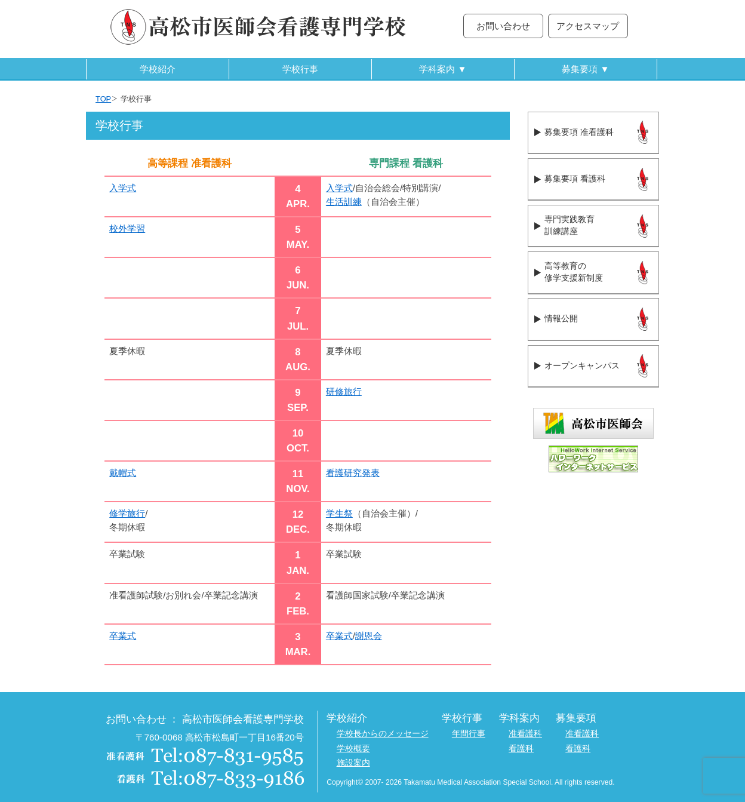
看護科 (521, 748)
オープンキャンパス (582, 365)
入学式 (122, 188)
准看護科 (525, 733)
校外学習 (127, 228)
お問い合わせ (503, 26)
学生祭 (339, 513)
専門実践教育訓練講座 (569, 225)
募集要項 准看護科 (578, 132)
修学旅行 (127, 513)
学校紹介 (158, 69)
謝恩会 (368, 636)
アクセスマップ (587, 26)
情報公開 (561, 318)
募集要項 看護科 (574, 178)
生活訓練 (344, 201)
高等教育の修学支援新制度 (573, 272)
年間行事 (468, 733)
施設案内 (353, 762)
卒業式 (122, 636)
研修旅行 (344, 391)
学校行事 (300, 69)
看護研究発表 (353, 473)
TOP (103, 98)
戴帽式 (122, 473)
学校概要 (353, 748)
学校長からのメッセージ (383, 733)
